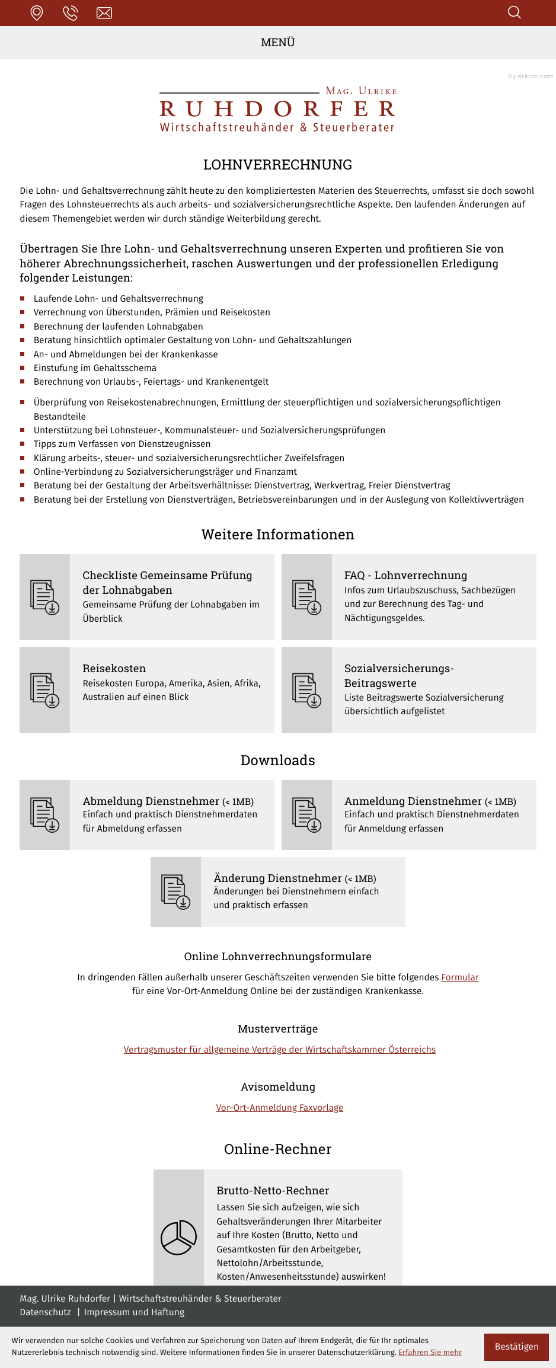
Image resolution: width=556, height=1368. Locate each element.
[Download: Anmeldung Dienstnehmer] (409, 815)
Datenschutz (45, 1313)
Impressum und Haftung (134, 1313)
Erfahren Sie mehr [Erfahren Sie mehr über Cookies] (430, 1352)
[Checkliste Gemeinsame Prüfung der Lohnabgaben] (147, 597)
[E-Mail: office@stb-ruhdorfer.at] (105, 13)
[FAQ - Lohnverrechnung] (409, 597)
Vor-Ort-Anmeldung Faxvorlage (280, 1108)
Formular (460, 978)
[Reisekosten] (147, 690)
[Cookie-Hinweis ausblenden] (516, 1347)
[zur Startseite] (278, 109)
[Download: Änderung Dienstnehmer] (278, 892)
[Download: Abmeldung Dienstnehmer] (147, 815)
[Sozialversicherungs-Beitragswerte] (409, 690)
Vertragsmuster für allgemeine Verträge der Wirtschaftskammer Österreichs (280, 1050)
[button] (36, 13)
